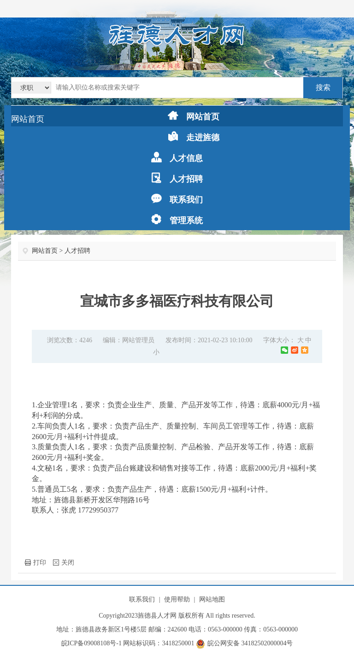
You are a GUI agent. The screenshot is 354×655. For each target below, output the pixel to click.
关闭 (63, 562)
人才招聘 (177, 178)
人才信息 (177, 157)
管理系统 (177, 219)
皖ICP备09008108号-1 (91, 643)
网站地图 (212, 599)
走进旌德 (193, 136)
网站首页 (27, 119)
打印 (35, 562)
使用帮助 (177, 599)
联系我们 (177, 199)
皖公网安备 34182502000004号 (244, 643)
